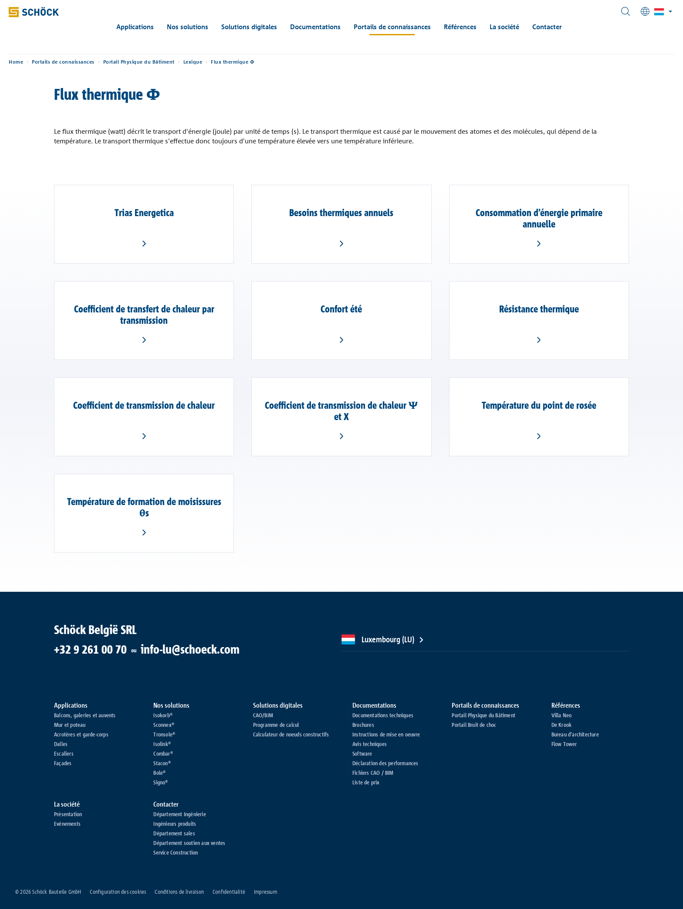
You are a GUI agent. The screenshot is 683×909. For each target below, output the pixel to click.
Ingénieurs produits (174, 823)
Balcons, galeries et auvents (85, 715)
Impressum (265, 891)
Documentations (327, 27)
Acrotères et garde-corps (81, 734)
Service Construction (175, 852)
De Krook (561, 724)
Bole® (159, 772)
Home (48, 70)
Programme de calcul (276, 724)
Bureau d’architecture (575, 734)
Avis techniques (369, 743)
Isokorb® (162, 715)
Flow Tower (564, 743)
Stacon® (161, 763)
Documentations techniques (382, 715)
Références (472, 27)
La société (516, 27)
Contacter (559, 27)
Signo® (160, 782)
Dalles (61, 743)
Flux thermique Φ (265, 70)
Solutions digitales (261, 27)
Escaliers (64, 753)
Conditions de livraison (179, 891)
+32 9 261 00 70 (90, 649)
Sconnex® (163, 724)
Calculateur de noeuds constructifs (291, 734)
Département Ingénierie (179, 814)
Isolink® (162, 743)
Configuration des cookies (118, 891)
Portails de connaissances (404, 27)
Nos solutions (199, 27)
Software (362, 753)
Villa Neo (561, 715)
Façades (62, 763)
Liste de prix (366, 782)
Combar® (162, 753)
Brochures (363, 724)
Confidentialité (229, 891)
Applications (147, 27)
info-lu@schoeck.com (190, 649)
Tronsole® (164, 734)
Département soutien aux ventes (189, 842)
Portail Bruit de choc (474, 724)
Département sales (174, 833)
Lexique (225, 70)
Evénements (67, 823)
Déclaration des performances (385, 763)
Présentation (68, 814)
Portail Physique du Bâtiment (171, 70)
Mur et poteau (70, 724)
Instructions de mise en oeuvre (386, 734)
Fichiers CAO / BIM (373, 772)
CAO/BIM (263, 715)
